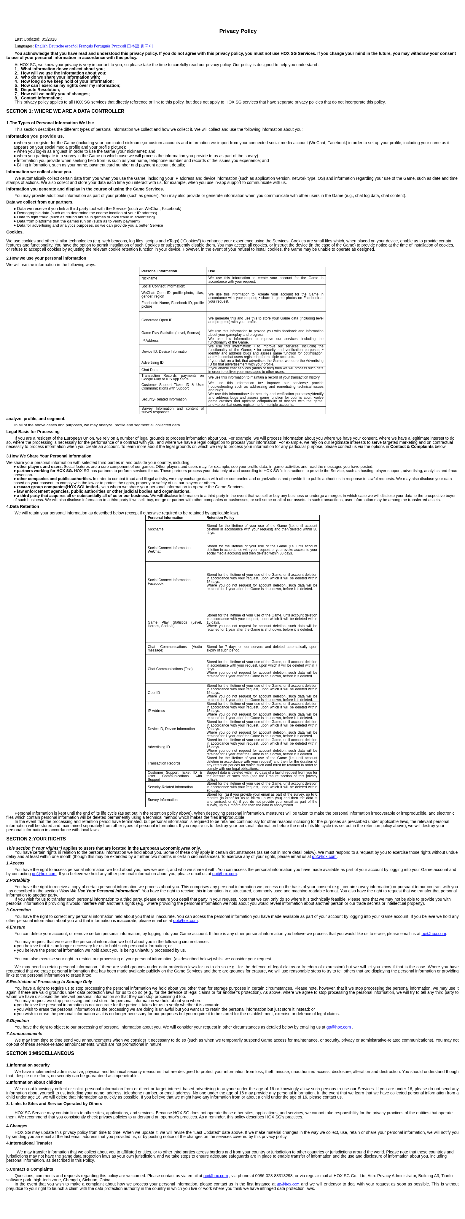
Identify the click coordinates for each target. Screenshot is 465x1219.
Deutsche (56, 46)
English (41, 46)
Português (102, 46)
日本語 (133, 46)
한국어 (147, 46)
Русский (119, 46)
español (71, 46)
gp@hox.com (324, 856)
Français (86, 46)
